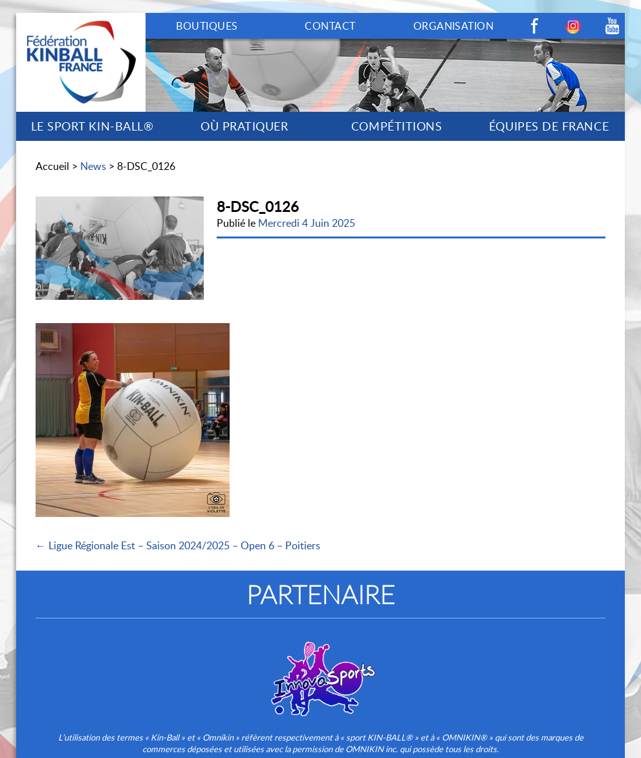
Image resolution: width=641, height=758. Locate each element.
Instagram (573, 26)
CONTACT (330, 26)
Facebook (534, 26)
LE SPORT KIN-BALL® (92, 126)
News (93, 166)
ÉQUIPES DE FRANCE (549, 126)
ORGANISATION (453, 26)
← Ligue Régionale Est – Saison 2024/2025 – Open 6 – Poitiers (178, 545)
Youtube (612, 26)
